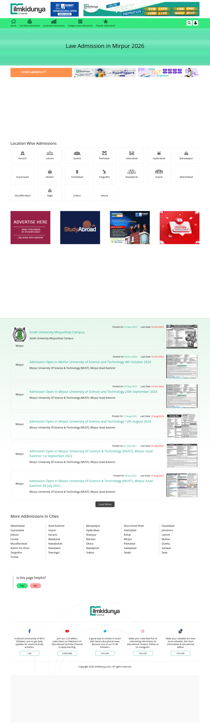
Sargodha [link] (16, 552)
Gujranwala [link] (17, 530)
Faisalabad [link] (168, 526)
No (35, 585)
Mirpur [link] (128, 539)
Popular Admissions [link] (105, 23)
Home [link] (13, 23)
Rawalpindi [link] (92, 548)
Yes (22, 585)
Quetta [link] (166, 543)
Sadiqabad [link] (130, 548)
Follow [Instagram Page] (143, 653)
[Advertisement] (105, 102)
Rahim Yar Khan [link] (20, 548)
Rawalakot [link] (54, 548)
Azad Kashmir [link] (56, 526)
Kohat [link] (127, 534)
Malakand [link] (54, 539)
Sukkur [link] (90, 552)
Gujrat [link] (52, 530)
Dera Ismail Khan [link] (134, 526)
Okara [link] (89, 543)
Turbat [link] (14, 557)
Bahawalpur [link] (93, 526)
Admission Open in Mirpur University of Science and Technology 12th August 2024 (90, 421)
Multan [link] (166, 539)
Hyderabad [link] (92, 530)
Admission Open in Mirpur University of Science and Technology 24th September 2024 (93, 391)
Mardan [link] (90, 539)
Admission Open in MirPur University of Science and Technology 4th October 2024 (90, 362)
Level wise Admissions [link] (54, 23)
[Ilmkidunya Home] (28, 9)
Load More (105, 504)
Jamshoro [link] (167, 530)
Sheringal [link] (53, 552)
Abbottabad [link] (18, 526)
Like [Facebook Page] (29, 653)
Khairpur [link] (91, 534)
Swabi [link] (127, 552)
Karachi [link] (52, 534)
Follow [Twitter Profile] (105, 653)
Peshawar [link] (130, 543)
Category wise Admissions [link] (80, 23)
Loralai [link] (14, 539)
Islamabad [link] (130, 530)
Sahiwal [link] (166, 548)
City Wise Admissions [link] (30, 23)
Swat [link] (164, 552)
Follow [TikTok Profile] (180, 653)
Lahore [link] (166, 534)
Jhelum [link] (15, 534)
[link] (65, 9)
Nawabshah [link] (55, 543)
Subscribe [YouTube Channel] (67, 653)
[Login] (195, 23)
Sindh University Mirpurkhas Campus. (57, 332)
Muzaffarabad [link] (19, 543)
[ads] (30, 227)
